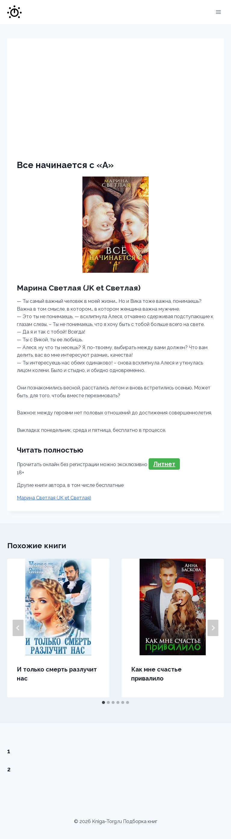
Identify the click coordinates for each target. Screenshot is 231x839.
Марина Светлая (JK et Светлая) (54, 498)
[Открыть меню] (218, 12)
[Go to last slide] (18, 628)
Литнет (164, 464)
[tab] (103, 702)
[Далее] (213, 628)
